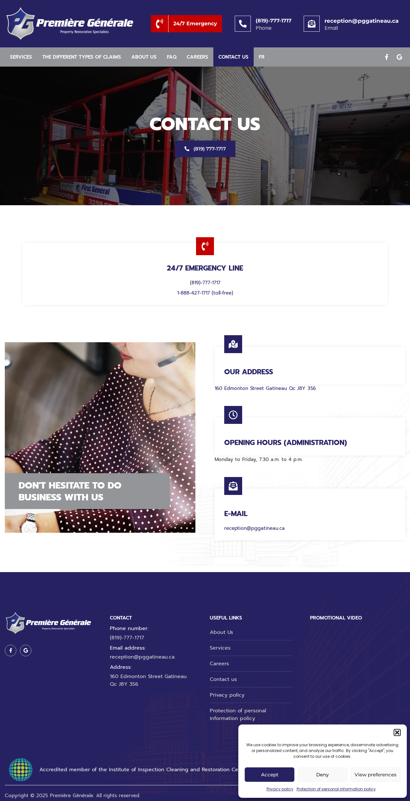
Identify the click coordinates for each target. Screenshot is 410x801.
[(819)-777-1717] (243, 24)
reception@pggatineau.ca (361, 21)
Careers (197, 57)
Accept (269, 775)
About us (144, 57)
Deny (322, 775)
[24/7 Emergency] (159, 23)
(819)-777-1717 (273, 21)
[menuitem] (262, 57)
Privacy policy (279, 789)
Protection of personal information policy (336, 789)
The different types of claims (81, 57)
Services (21, 57)
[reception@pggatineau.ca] (312, 24)
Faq (171, 57)
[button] (397, 732)
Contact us (233, 57)
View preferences (376, 775)
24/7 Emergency (195, 23)
